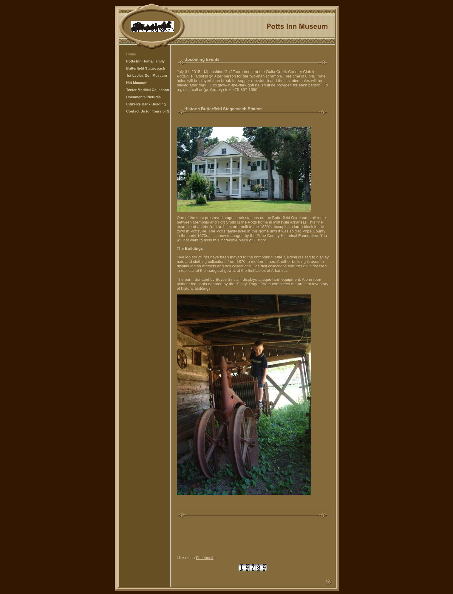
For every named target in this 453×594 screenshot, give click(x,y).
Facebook (205, 558)
